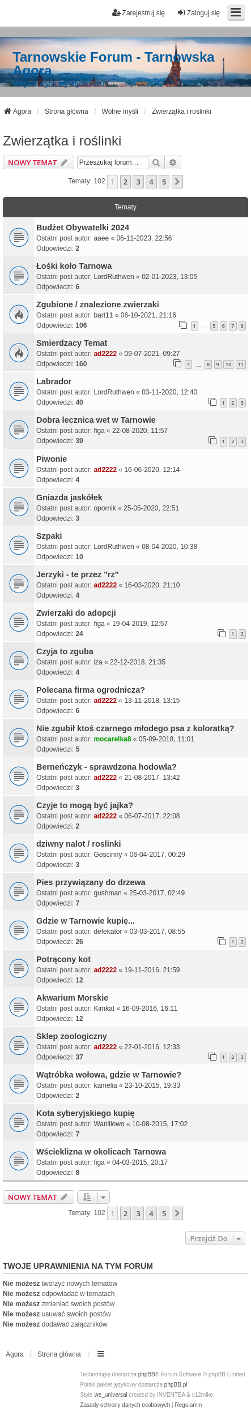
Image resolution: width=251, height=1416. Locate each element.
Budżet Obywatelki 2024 (82, 227)
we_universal (110, 1395)
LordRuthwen (113, 277)
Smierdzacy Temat (71, 342)
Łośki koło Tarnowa (74, 266)
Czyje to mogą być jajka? (84, 805)
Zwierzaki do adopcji (76, 612)
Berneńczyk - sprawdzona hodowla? (106, 766)
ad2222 (105, 354)
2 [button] (125, 182)
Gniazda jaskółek (69, 497)
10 (228, 364)
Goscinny (107, 855)
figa (98, 431)
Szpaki (49, 535)
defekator (107, 932)
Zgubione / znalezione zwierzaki (97, 304)
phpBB (146, 1374)
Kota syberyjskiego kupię (85, 1113)
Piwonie (51, 459)
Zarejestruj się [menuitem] (138, 12)
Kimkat (103, 1008)
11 (241, 364)
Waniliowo (108, 1124)
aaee (101, 238)
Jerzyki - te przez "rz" (77, 574)
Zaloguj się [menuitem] (198, 12)
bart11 (103, 315)
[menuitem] (125, 1405)
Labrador (53, 381)
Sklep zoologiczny (71, 1036)
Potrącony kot (63, 959)
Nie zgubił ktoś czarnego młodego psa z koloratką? (135, 728)
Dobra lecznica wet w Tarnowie (96, 419)
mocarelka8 (112, 739)
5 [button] (164, 182)
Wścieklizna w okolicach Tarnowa (101, 1151)
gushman (107, 893)
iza (97, 662)
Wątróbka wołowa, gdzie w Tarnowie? (108, 1074)
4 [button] (151, 182)
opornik (104, 508)
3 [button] (138, 182)
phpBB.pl (176, 1384)
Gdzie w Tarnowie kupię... (85, 920)
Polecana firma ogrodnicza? (90, 689)
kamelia (105, 1085)
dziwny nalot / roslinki (78, 843)
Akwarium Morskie (72, 997)
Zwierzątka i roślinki (62, 140)
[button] (177, 181)
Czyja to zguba (64, 651)
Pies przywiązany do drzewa (91, 882)
